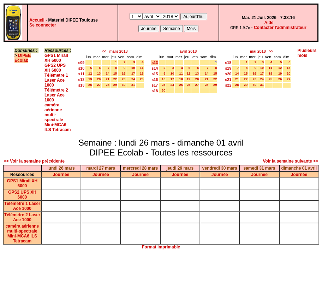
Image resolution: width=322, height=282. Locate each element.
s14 (154, 68)
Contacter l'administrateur (280, 27)
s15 (154, 74)
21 (107, 79)
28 (107, 85)
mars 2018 (118, 51)
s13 (81, 85)
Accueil (36, 20)
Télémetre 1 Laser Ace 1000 (56, 80)
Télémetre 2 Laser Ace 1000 (56, 95)
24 (133, 79)
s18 (154, 91)
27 (99, 85)
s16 (154, 79)
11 (141, 68)
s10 (81, 68)
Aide (269, 22)
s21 (228, 79)
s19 (228, 68)
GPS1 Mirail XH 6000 (56, 58)
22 (115, 79)
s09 (81, 62)
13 (99, 73)
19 (90, 79)
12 (90, 73)
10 (133, 68)
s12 (81, 79)
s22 (228, 85)
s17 (154, 85)
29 (115, 85)
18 (141, 73)
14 (107, 73)
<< (104, 51)
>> (271, 51)
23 (123, 79)
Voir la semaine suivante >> (290, 161)
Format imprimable (161, 247)
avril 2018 (188, 51)
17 (133, 73)
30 (123, 85)
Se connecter (42, 25)
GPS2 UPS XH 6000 (55, 68)
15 (115, 73)
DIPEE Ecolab (22, 58)
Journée (61, 174)
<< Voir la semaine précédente (34, 161)
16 (123, 73)
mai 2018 (258, 51)
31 (133, 85)
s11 (81, 74)
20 (99, 79)
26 (90, 85)
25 (141, 79)
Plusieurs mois (306, 53)
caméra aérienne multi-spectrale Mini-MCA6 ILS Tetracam (57, 117)
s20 (228, 74)
